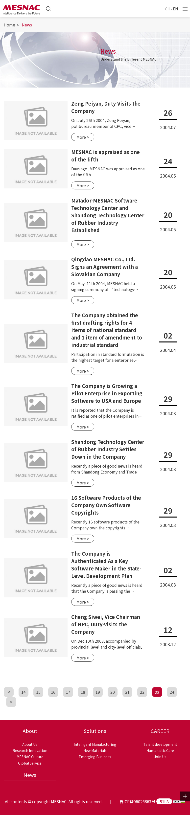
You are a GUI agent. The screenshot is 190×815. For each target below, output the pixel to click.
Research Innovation (30, 750)
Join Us (160, 756)
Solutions (95, 730)
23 (157, 701)
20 (112, 701)
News (27, 25)
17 (68, 701)
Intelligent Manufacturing (95, 744)
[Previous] (9, 701)
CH (167, 9)
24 (172, 701)
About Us (29, 744)
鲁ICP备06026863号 (137, 801)
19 (97, 701)
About (30, 730)
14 (23, 701)
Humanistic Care (160, 750)
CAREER (160, 730)
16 (53, 701)
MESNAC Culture (30, 756)
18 (83, 701)
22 (142, 701)
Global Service (30, 763)
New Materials (95, 750)
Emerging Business (95, 756)
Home (9, 25)
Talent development (160, 744)
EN (175, 9)
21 (127, 701)
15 (38, 701)
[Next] (11, 711)
